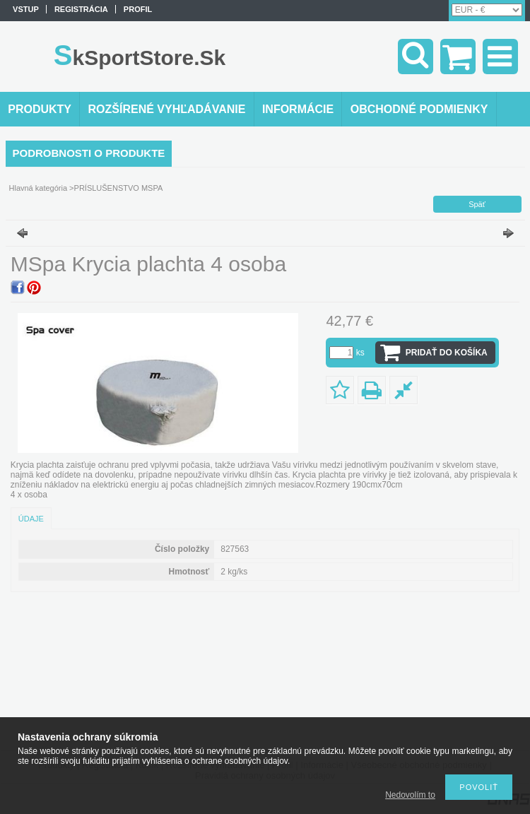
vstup (26, 9)
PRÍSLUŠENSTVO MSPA (118, 188)
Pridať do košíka (447, 353)
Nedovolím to (410, 795)
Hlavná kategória (38, 188)
